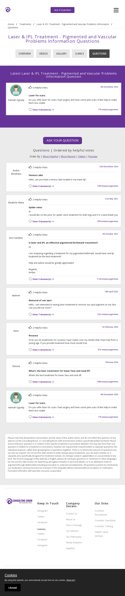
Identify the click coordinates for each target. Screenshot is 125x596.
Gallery (61, 53)
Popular (93, 156)
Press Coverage (74, 525)
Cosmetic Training (104, 526)
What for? (70, 580)
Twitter (40, 516)
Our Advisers (72, 530)
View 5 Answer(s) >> (43, 186)
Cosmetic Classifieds (105, 520)
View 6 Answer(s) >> (43, 109)
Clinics (79, 53)
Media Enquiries (74, 542)
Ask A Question (62, 10)
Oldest (82, 156)
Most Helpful (50, 156)
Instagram (42, 510)
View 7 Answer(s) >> (43, 314)
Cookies (11, 575)
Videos (43, 53)
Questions (99, 53)
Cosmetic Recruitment (101, 512)
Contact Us (71, 513)
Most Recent (68, 156)
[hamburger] (116, 10)
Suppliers (70, 548)
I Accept (12, 587)
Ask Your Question (62, 140)
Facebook (42, 522)
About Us (70, 519)
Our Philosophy (73, 536)
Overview (25, 53)
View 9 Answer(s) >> (43, 221)
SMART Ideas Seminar (101, 534)
